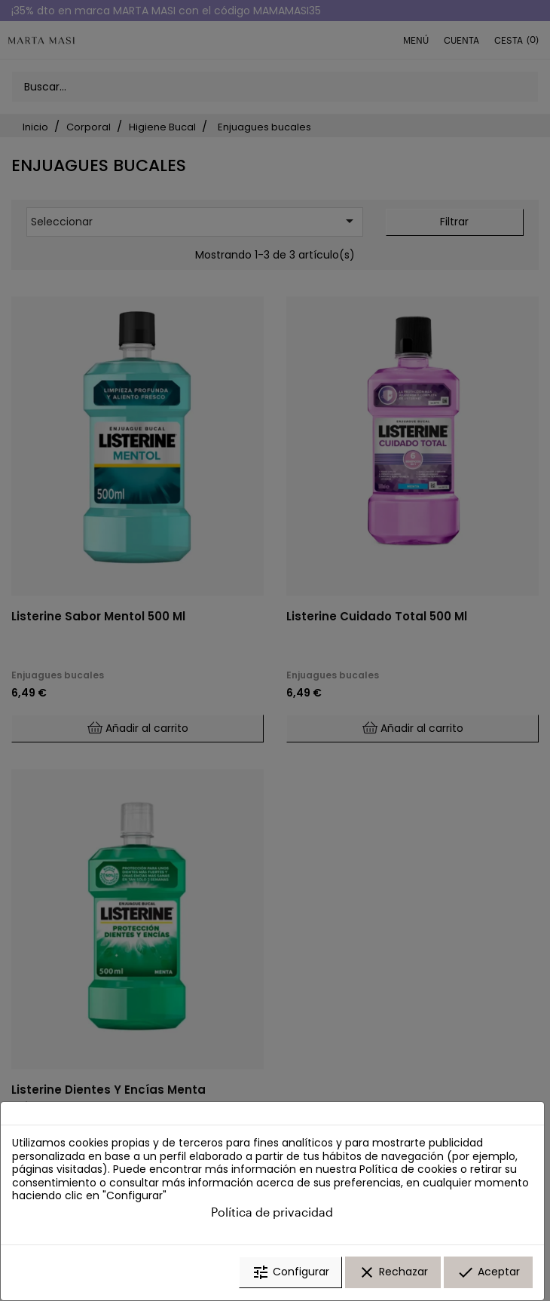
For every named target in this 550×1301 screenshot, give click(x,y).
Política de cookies (408, 1170)
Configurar (290, 1273)
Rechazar (393, 1273)
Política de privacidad (272, 1212)
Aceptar (488, 1273)
